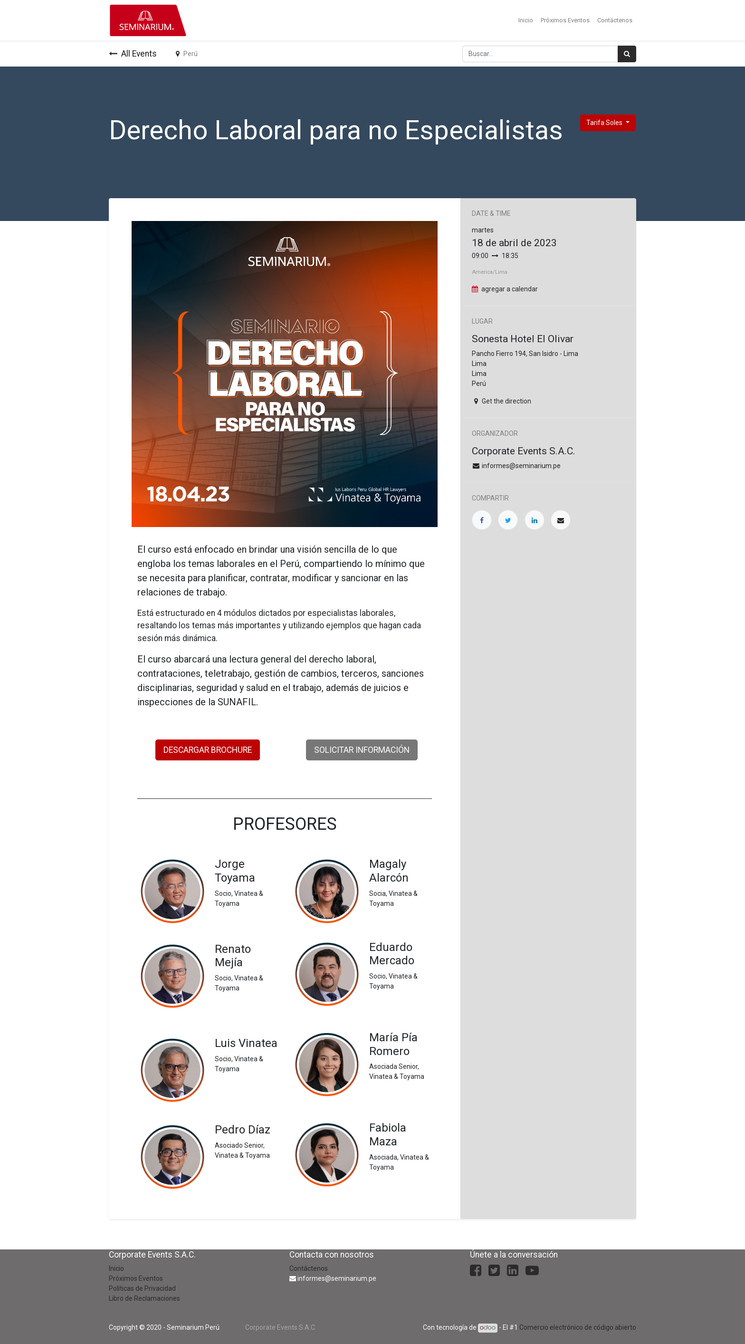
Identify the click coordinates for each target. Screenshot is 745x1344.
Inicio (116, 1268)
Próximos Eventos (136, 1278)
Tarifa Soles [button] (605, 122)
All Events (133, 53)
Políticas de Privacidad (142, 1288)
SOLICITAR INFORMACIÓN (362, 750)
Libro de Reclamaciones (144, 1298)
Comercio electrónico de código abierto (577, 1327)
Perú (187, 54)
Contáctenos (308, 1268)
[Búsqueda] (627, 54)
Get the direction (506, 401)
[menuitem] (526, 20)
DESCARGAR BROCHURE (207, 750)
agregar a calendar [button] (509, 289)
